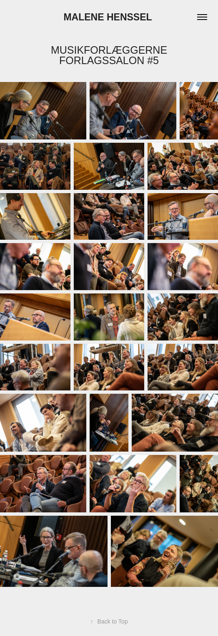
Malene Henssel (108, 17)
